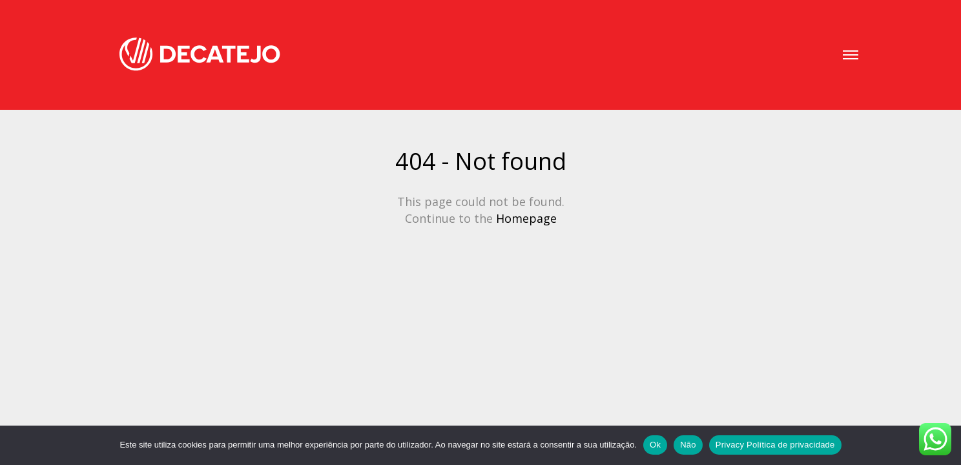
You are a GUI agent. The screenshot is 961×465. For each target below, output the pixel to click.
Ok (655, 445)
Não (688, 445)
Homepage (526, 218)
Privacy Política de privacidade (775, 445)
